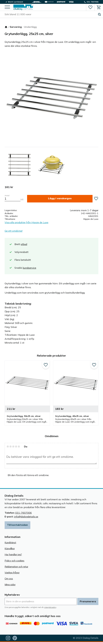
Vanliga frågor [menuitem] (12, 572)
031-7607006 (23, 512)
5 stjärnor (18, 446)
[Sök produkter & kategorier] (50, 14)
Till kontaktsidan (17, 524)
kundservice (29, 267)
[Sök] (99, 14)
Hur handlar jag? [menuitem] (13, 554)
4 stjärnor (16, 446)
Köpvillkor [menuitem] (10, 548)
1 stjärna (7, 446)
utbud (24, 244)
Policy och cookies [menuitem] (14, 560)
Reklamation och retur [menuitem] (16, 566)
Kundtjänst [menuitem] (10, 542)
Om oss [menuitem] (9, 578)
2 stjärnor (10, 446)
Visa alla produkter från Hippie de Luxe (26, 222)
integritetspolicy (50, 607)
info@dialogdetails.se (26, 516)
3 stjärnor (13, 446)
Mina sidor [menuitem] (10, 584)
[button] (7, 7)
